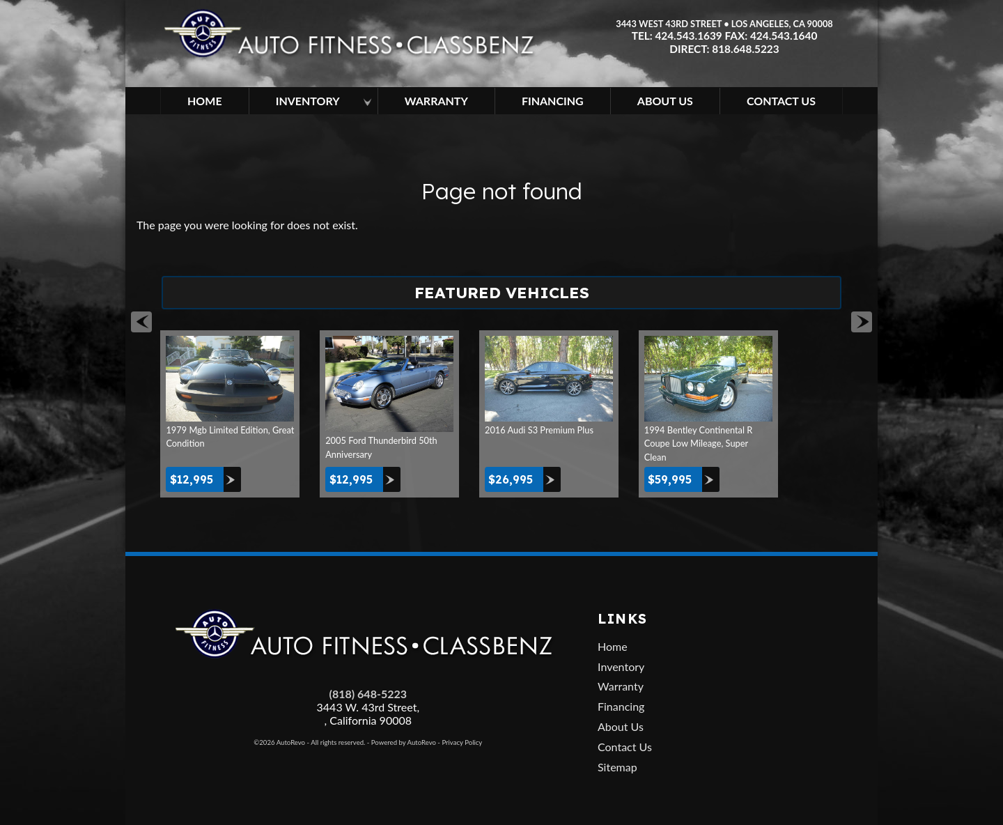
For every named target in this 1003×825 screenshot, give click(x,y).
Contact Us (625, 746)
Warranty (621, 686)
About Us (621, 726)
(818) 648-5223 (368, 693)
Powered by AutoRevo (403, 742)
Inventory (621, 666)
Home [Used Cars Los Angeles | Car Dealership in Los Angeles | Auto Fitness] (204, 100)
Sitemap (617, 766)
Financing (621, 706)
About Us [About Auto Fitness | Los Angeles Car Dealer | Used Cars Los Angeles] (665, 100)
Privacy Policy (462, 742)
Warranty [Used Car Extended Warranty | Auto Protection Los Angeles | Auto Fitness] (436, 100)
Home (613, 646)
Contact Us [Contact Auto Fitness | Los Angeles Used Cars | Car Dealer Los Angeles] (781, 100)
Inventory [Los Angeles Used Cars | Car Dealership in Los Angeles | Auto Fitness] (308, 100)
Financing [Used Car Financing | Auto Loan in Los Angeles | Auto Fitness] (553, 100)
